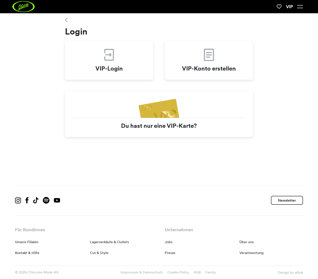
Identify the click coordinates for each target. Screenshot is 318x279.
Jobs (168, 242)
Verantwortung (251, 253)
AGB (197, 272)
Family (210, 272)
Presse (170, 253)
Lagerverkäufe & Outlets (109, 242)
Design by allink (290, 272)
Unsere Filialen (26, 242)
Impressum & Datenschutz (142, 272)
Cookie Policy (178, 272)
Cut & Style (99, 253)
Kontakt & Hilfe (27, 253)
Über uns (246, 242)
